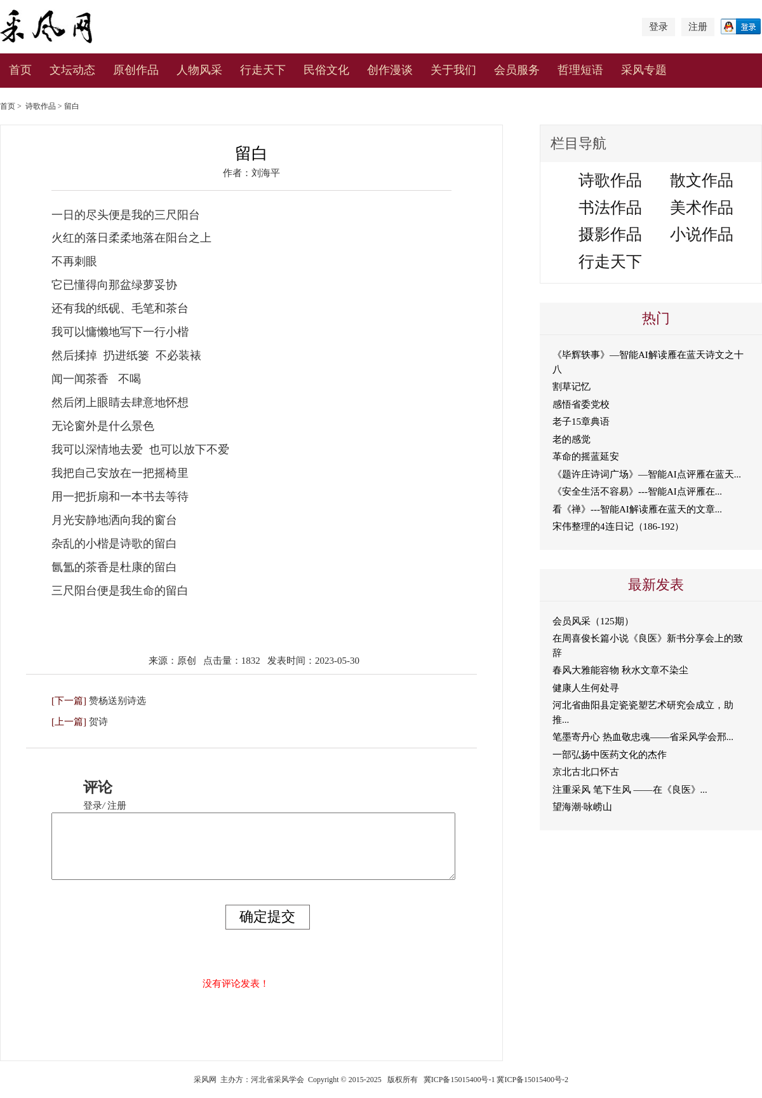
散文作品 (701, 180)
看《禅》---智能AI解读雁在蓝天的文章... (637, 509)
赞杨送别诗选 (117, 701)
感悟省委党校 (581, 404)
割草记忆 (571, 386)
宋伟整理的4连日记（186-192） (618, 526)
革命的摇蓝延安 (585, 456)
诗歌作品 (40, 106)
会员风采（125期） (593, 621)
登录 (658, 27)
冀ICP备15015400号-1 (459, 1079)
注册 (697, 27)
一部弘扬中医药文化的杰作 (609, 755)
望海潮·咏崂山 (582, 807)
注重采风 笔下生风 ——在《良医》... (629, 790)
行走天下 (263, 70)
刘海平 (265, 173)
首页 (20, 70)
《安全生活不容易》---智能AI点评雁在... (637, 491)
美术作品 (701, 207)
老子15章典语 (581, 421)
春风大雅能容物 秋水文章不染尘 (620, 670)
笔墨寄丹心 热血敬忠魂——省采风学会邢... (642, 737)
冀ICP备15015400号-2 (532, 1079)
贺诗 (98, 722)
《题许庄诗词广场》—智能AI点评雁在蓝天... (646, 474)
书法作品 (610, 207)
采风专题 (644, 70)
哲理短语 (580, 70)
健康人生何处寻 (585, 688)
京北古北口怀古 (585, 772)
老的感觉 (571, 439)
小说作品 (701, 234)
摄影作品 (610, 234)
